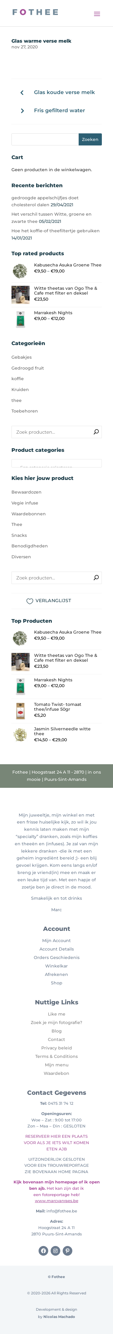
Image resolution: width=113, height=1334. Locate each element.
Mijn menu (56, 1065)
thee (16, 400)
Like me (56, 1014)
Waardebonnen (28, 514)
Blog (57, 1031)
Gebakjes (21, 357)
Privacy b (51, 1048)
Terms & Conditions (56, 1056)
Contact (56, 1039)
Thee (16, 524)
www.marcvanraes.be (56, 1200)
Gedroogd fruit (27, 368)
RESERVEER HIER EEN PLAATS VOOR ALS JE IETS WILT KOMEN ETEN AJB (56, 1142)
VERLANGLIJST (53, 600)
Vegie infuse (24, 503)
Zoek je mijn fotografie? (56, 1022)
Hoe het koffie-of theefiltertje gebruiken (55, 230)
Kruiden (20, 389)
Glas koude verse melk (64, 92)
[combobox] (56, 463)
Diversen (21, 556)
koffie (17, 378)
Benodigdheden (29, 546)
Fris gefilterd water (59, 110)
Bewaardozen (26, 492)
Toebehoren (24, 411)
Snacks (19, 535)
